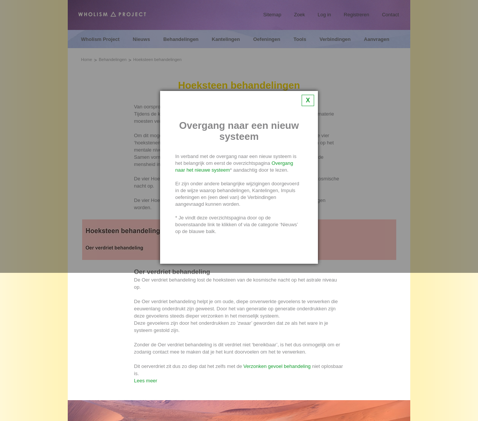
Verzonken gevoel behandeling (277, 366)
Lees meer (145, 380)
